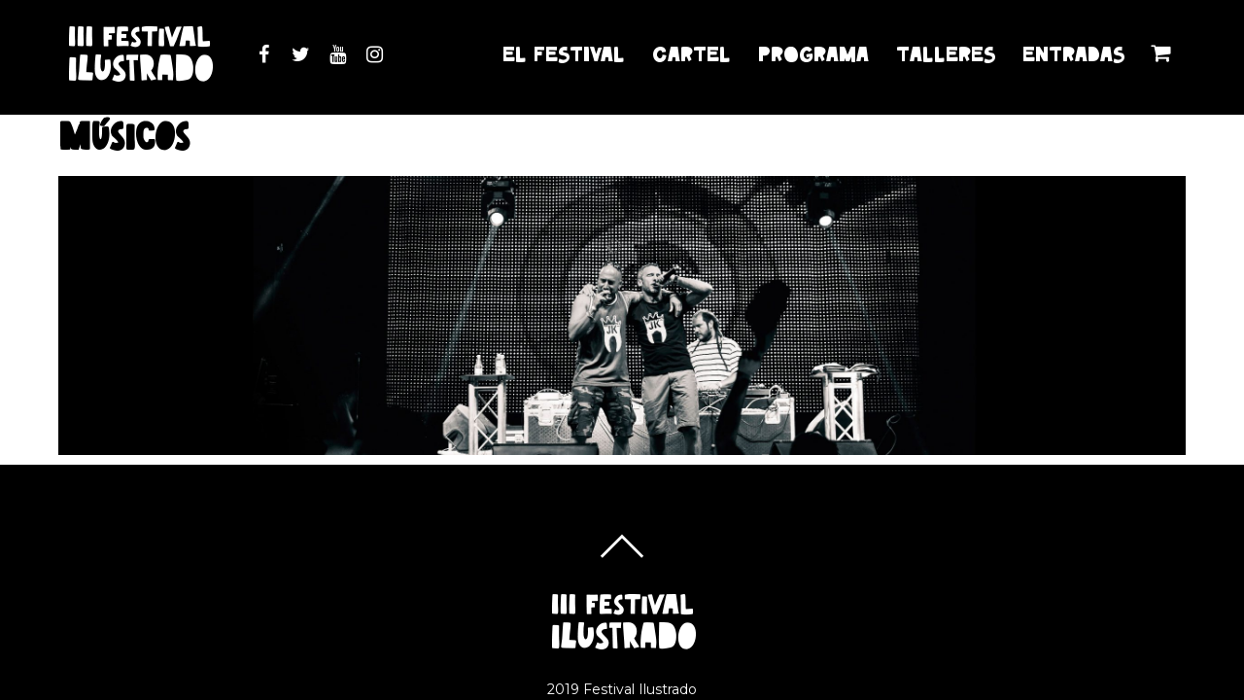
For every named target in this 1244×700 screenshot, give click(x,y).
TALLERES (945, 54)
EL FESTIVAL (563, 54)
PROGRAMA (813, 54)
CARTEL (691, 54)
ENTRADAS (1073, 54)
